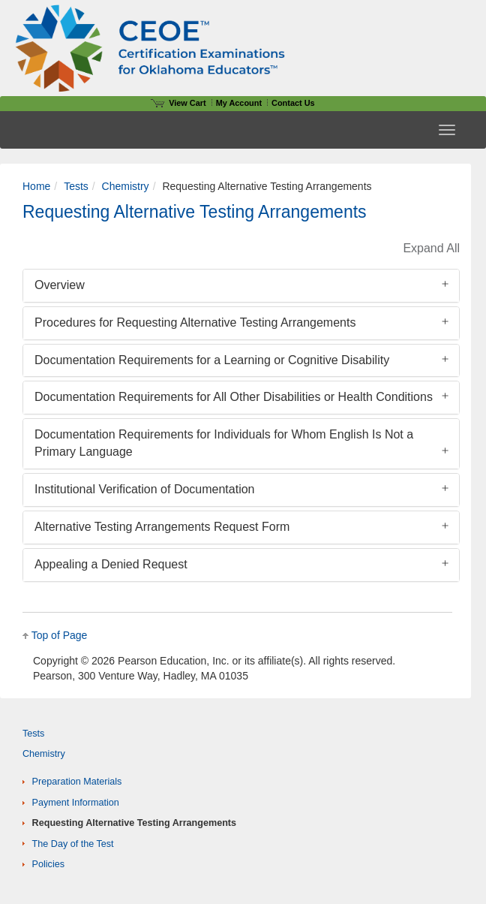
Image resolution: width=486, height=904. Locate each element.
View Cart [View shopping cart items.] (178, 102)
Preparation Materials (77, 781)
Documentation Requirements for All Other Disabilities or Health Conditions (233, 396)
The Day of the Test (73, 844)
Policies (48, 864)
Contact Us (293, 102)
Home (36, 186)
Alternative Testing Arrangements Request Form (162, 526)
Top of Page (60, 635)
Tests (76, 186)
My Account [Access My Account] (239, 102)
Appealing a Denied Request (111, 564)
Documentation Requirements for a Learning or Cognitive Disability (211, 360)
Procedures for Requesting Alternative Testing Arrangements (195, 322)
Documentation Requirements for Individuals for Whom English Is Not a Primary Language (223, 443)
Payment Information (75, 802)
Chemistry (125, 186)
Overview (59, 285)
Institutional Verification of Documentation (144, 489)
